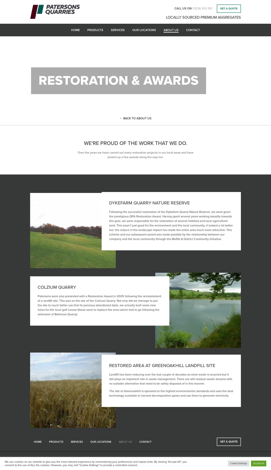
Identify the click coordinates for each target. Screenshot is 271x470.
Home (38, 441)
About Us (125, 441)
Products (56, 441)
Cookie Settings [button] (238, 463)
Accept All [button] (258, 463)
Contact (145, 441)
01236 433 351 (203, 8)
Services (77, 441)
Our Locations (100, 441)
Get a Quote (229, 8)
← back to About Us (135, 118)
